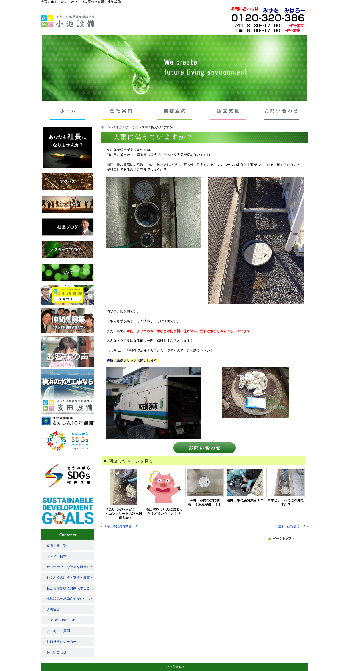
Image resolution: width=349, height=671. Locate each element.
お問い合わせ (57, 652)
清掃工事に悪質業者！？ (245, 500)
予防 (135, 127)
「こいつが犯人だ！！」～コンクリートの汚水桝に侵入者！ (123, 514)
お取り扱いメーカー (62, 641)
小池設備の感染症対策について (70, 599)
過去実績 (53, 609)
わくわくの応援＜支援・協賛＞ (70, 577)
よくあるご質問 (58, 631)
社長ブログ (121, 127)
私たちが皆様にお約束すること (70, 588)
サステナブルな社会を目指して (70, 567)
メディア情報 (57, 556)
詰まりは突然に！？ (292, 526)
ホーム (105, 127)
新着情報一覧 (57, 545)
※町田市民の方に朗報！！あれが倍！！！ (204, 502)
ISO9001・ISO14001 (61, 620)
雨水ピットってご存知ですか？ (285, 502)
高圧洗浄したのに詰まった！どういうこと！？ (164, 511)
